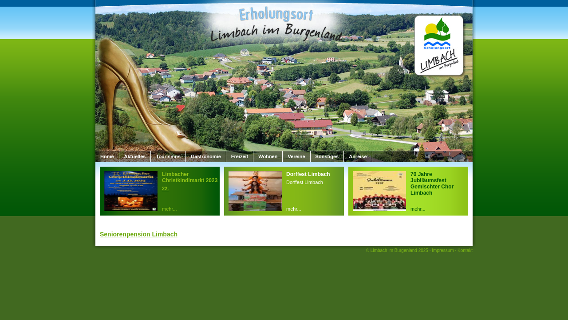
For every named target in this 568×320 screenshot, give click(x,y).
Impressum (443, 250)
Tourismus (168, 156)
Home (107, 156)
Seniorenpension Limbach (139, 234)
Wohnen (267, 156)
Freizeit (239, 156)
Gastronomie (206, 156)
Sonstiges (327, 156)
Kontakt (465, 250)
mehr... (169, 209)
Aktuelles (135, 156)
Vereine (296, 156)
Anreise (358, 156)
